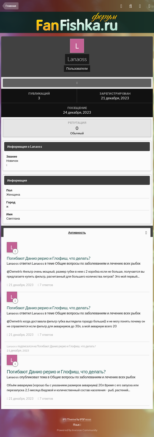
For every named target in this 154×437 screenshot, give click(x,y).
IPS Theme (69, 419)
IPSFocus (85, 419)
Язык (77, 424)
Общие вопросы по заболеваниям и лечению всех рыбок (97, 263)
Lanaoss (12, 346)
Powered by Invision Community (77, 430)
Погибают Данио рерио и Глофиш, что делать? (48, 258)
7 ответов (45, 285)
